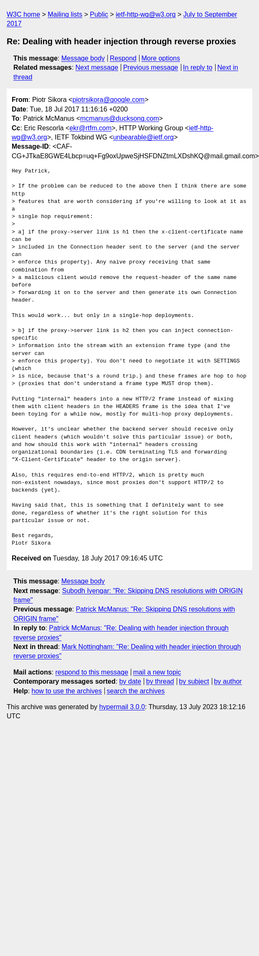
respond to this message (91, 672)
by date (130, 681)
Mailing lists (65, 14)
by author (228, 681)
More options (161, 58)
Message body (83, 58)
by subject (194, 681)
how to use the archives (67, 691)
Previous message (150, 67)
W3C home (23, 14)
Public (99, 14)
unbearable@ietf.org (143, 137)
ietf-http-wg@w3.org (145, 14)
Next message (97, 67)
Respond (123, 58)
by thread (160, 681)
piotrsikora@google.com (108, 99)
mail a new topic (157, 672)
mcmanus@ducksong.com (119, 118)
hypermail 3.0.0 (122, 706)
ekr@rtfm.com (90, 128)
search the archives (136, 691)
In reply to (197, 67)
